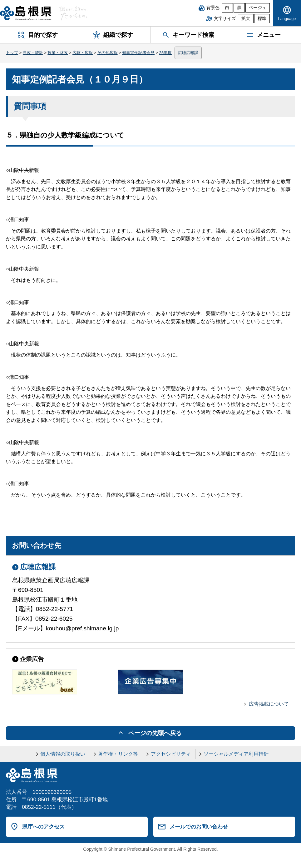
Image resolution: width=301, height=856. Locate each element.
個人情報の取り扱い (62, 754)
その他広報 (107, 52)
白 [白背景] (227, 7)
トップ (12, 52)
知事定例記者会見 (138, 52)
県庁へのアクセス (43, 826)
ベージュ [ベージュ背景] (257, 7)
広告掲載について (269, 704)
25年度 (165, 52)
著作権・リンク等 (118, 754)
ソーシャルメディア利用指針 (236, 754)
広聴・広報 (82, 52)
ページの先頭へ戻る (155, 733)
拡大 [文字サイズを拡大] (245, 18)
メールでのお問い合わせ (199, 826)
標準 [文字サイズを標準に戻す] (262, 18)
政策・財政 (57, 52)
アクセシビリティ (171, 754)
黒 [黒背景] (239, 7)
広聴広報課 (188, 52)
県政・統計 (33, 52)
